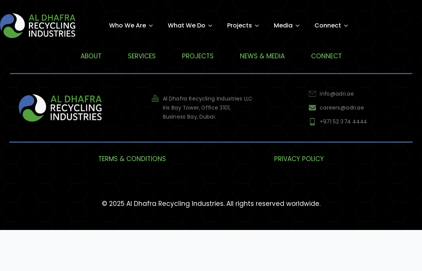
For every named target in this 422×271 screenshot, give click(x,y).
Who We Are (127, 25)
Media (283, 25)
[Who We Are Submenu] (153, 25)
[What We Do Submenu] (212, 25)
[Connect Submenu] (348, 25)
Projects (239, 25)
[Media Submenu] (300, 25)
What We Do (186, 25)
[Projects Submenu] (259, 25)
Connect (327, 25)
